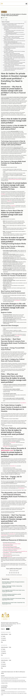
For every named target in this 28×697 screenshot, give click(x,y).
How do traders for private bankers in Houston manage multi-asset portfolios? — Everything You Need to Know (13, 24)
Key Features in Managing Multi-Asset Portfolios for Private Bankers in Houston (15, 35)
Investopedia (13, 205)
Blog (2, 642)
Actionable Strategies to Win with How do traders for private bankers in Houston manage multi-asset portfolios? (14, 48)
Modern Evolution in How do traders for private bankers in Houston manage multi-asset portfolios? (15, 31)
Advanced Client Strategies (9, 50)
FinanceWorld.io (17, 300)
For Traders (3, 636)
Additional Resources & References (9, 70)
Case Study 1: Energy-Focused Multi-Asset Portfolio (13, 53)
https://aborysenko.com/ (7, 556)
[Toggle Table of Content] (25, 22)
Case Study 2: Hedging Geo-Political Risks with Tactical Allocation (15, 54)
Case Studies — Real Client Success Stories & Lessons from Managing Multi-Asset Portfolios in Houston (14, 52)
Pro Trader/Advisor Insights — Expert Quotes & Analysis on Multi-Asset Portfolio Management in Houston (14, 58)
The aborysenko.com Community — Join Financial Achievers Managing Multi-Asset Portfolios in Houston (14, 66)
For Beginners (3, 640)
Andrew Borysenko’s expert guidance (15, 179)
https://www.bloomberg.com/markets (10, 546)
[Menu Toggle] (26, 4)
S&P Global (9, 201)
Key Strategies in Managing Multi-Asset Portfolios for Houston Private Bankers (15, 44)
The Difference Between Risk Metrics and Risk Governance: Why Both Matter (11, 595)
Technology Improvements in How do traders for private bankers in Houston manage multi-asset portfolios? (15, 33)
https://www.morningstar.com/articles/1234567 (12, 543)
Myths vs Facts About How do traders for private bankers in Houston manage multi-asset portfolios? (14, 39)
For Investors (3, 638)
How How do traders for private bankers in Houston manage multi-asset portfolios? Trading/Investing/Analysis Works (14, 41)
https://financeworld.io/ (7, 553)
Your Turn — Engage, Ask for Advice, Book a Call (11, 64)
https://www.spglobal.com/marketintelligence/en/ (12, 548)
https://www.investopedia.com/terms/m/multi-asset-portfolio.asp (15, 551)
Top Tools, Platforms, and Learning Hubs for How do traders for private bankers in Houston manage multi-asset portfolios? (14, 61)
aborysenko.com (19, 335)
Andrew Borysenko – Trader (6, 634)
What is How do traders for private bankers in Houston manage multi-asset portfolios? (14, 29)
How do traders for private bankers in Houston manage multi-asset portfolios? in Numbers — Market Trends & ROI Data (14, 37)
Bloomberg (3, 194)
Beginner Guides (8, 49)
